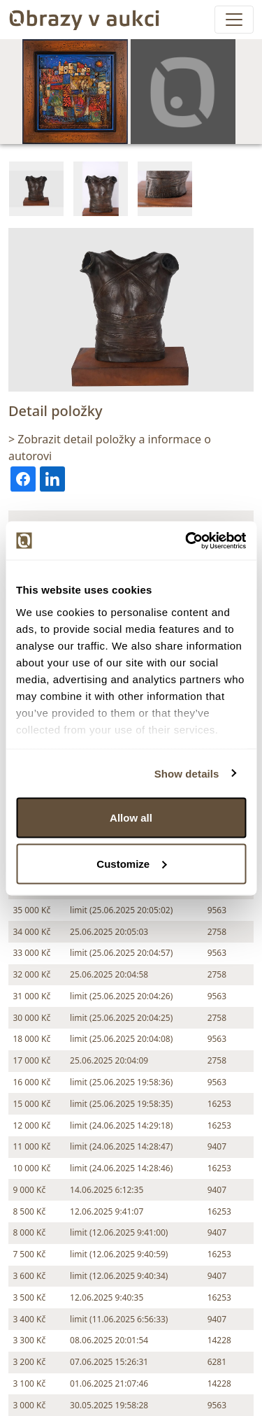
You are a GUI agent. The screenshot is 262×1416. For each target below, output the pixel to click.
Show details (186, 773)
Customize (131, 863)
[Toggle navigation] (234, 20)
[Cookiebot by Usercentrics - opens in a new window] (186, 540)
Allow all (131, 818)
